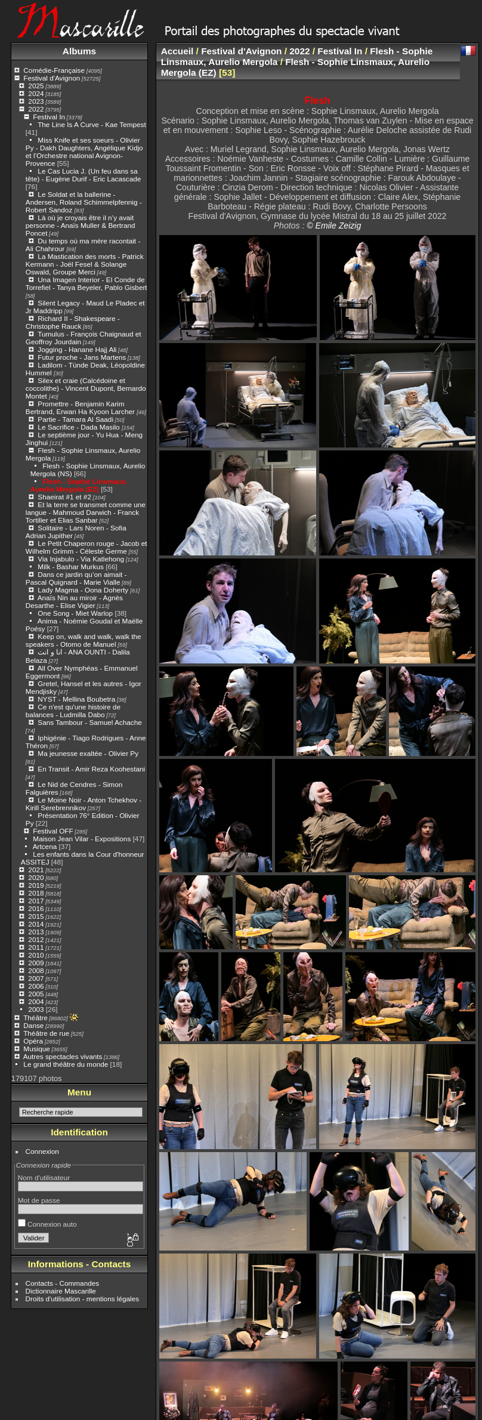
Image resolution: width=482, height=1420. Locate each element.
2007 (36, 978)
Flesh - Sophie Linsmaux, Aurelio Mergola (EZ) (78, 485)
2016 (36, 908)
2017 (36, 901)
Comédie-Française (54, 70)
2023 (36, 101)
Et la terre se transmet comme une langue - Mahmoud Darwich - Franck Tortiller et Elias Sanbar (86, 512)
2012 (36, 939)
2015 (36, 916)
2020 (36, 877)
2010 (36, 955)
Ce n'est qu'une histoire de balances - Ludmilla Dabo (73, 710)
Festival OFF (53, 831)
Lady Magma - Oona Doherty (84, 590)
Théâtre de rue (46, 1033)
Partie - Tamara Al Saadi (75, 419)
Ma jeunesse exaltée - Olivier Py (88, 753)
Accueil (177, 51)
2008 (36, 970)
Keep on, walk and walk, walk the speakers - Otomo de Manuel (83, 640)
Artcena (45, 846)
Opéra (33, 1041)
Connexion (42, 1151)
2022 (36, 109)
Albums (79, 51)
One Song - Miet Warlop (75, 613)
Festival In (49, 117)
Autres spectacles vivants (63, 1056)
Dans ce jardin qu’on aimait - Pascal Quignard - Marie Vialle (76, 578)
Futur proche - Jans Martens (82, 357)
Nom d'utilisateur (44, 1177)
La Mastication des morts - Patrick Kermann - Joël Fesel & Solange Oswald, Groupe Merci (85, 264)
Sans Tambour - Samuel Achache (89, 722)
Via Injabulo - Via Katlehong (81, 559)
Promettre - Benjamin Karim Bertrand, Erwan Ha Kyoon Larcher (81, 407)
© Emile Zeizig (334, 225)
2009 (36, 963)
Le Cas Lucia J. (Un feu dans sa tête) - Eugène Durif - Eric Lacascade (83, 175)
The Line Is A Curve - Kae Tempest (92, 124)
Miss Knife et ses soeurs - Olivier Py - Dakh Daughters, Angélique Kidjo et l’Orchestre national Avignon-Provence (84, 151)
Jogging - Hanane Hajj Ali (77, 349)
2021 (36, 869)
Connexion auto (47, 1224)
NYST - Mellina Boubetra (76, 699)
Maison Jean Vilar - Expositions (82, 838)
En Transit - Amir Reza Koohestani (91, 769)
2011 (36, 947)
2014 (36, 924)
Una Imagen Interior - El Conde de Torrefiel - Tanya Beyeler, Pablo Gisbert (86, 283)
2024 (36, 93)
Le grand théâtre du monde (65, 1064)
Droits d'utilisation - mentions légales (83, 1298)
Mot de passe (39, 1200)
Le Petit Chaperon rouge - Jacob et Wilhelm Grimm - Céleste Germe (86, 547)
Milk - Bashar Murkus (71, 566)
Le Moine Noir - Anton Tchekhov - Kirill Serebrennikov (83, 803)
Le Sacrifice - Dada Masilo (80, 427)
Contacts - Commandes (63, 1283)
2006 (36, 986)
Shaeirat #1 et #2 (64, 497)
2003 (36, 1009)
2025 (36, 85)
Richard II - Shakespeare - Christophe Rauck (73, 322)
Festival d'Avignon (51, 78)
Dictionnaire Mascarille (61, 1291)
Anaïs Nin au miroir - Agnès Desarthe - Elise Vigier (74, 601)
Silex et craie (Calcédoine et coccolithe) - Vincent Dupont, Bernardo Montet (86, 388)
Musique (36, 1048)
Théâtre (35, 1017)
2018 (36, 893)
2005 (36, 994)
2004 (36, 1001)
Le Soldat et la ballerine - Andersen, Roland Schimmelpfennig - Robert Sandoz (84, 202)
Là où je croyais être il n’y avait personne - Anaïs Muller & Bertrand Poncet (80, 225)
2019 (36, 885)
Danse (33, 1025)
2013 (36, 932)
